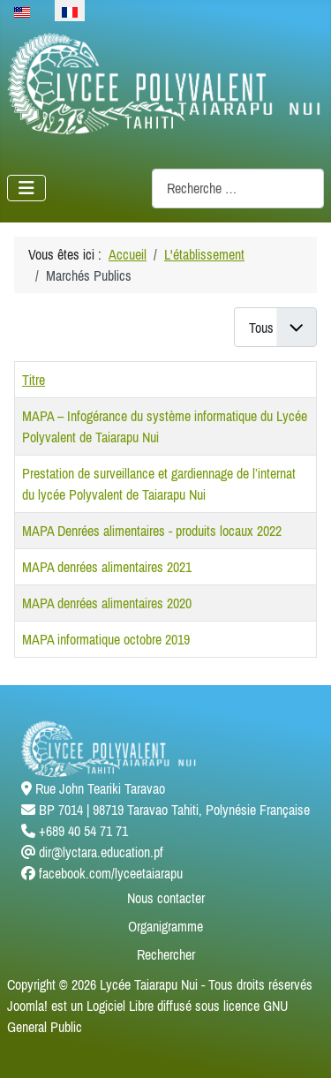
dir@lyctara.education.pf (101, 852)
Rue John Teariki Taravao (100, 788)
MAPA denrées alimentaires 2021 (107, 567)
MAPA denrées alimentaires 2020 (107, 603)
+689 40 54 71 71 (83, 831)
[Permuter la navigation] (26, 188)
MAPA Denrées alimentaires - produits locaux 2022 (152, 531)
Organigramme (165, 926)
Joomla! (27, 1006)
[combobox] (238, 188)
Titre (33, 380)
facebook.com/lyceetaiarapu (111, 873)
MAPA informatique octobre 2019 (106, 639)
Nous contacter (166, 898)
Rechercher (166, 954)
